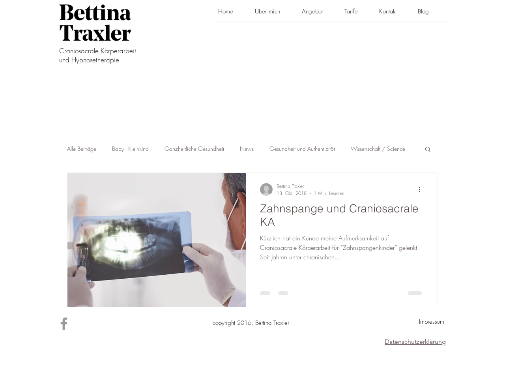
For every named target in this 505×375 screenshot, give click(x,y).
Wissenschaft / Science (378, 148)
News (247, 148)
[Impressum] (431, 322)
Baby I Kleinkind (130, 148)
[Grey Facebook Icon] (64, 323)
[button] (318, 14)
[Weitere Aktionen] (422, 189)
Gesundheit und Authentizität (302, 148)
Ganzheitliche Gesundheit (194, 148)
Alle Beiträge (81, 148)
